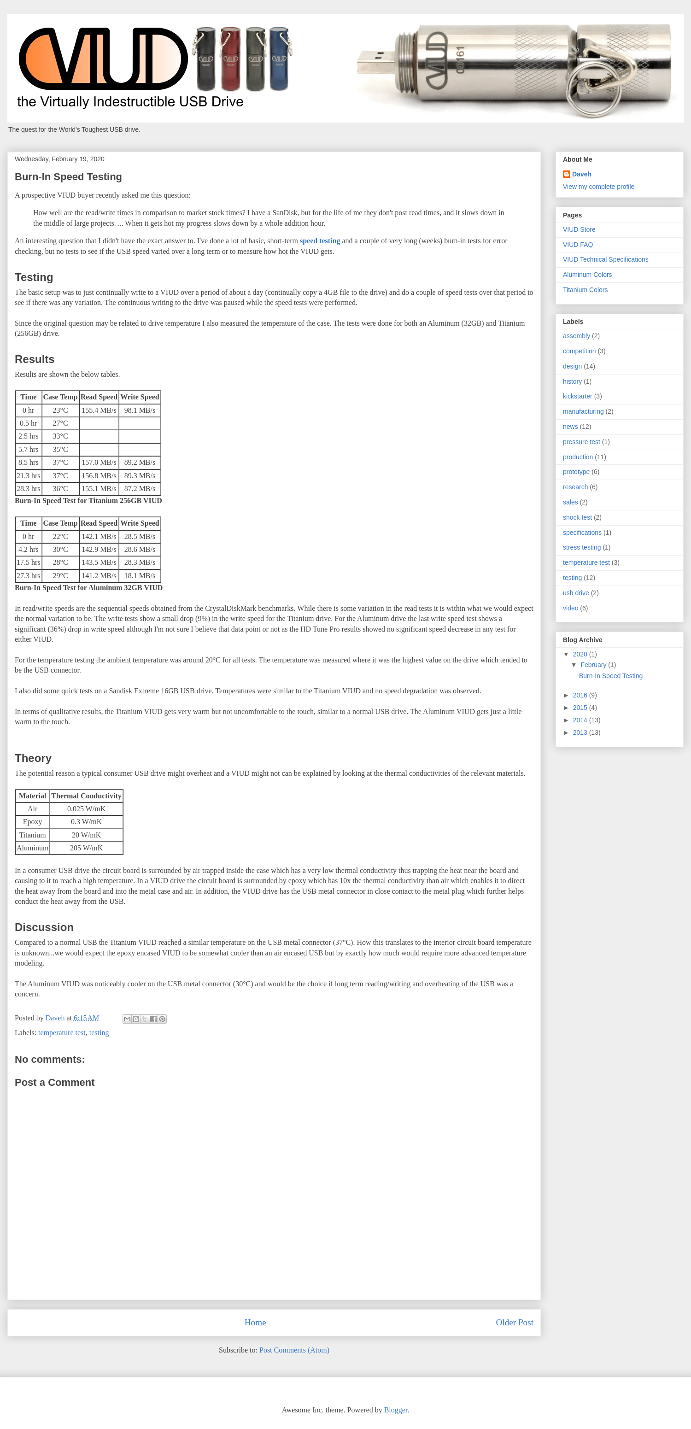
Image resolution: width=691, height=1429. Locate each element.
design (572, 366)
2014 (581, 720)
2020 (581, 654)
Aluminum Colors (587, 274)
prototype (576, 471)
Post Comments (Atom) (294, 1350)
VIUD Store (579, 229)
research (575, 487)
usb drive (576, 593)
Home (255, 1322)
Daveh (581, 174)
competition (579, 351)
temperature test (62, 1033)
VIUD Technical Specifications (606, 259)
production (578, 457)
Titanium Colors (585, 289)
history (572, 381)
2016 (581, 695)
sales (570, 502)
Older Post (514, 1322)
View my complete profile (598, 186)
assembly (576, 336)
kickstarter (577, 396)
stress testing (582, 547)
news (570, 426)
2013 (581, 732)
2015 (581, 707)
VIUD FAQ (578, 244)
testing (99, 1033)
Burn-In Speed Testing (611, 675)
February (594, 664)
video (570, 608)
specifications (582, 532)
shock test (577, 517)
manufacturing (583, 411)
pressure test (581, 441)
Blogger (396, 1410)
